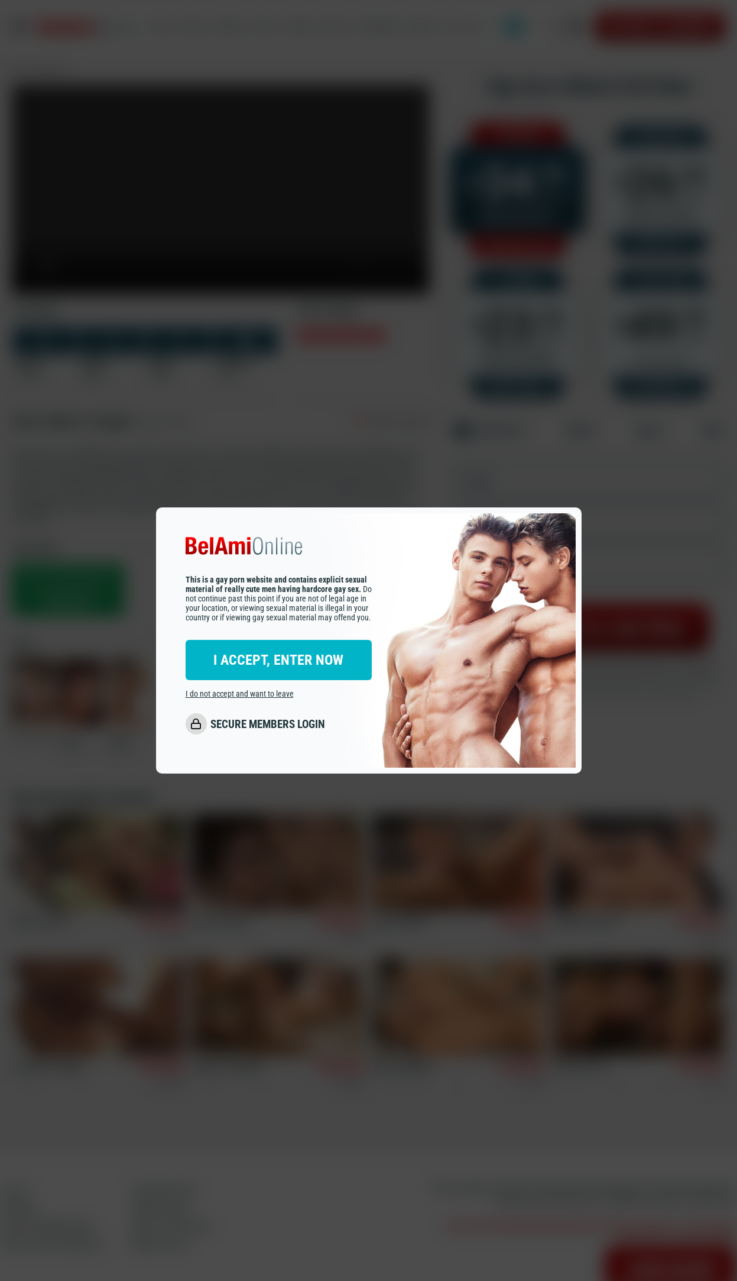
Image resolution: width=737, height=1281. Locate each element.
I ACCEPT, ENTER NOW (278, 660)
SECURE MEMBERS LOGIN (267, 724)
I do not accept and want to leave (240, 693)
